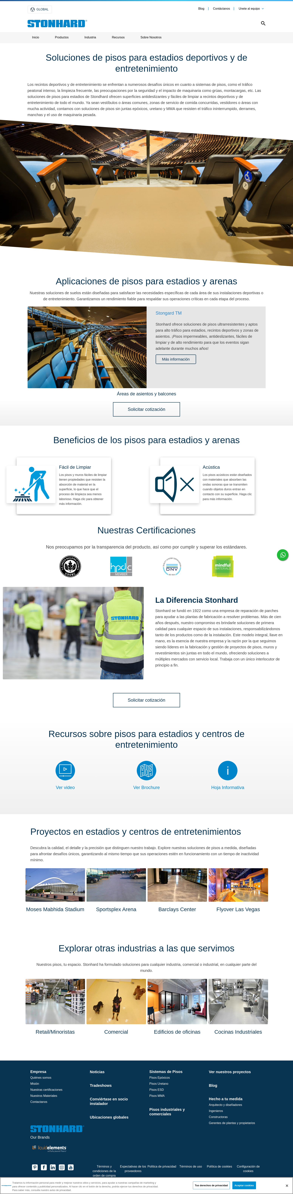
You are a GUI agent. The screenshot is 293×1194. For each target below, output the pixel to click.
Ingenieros (216, 1111)
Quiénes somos (40, 1077)
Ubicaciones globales (109, 1117)
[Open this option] (260, 24)
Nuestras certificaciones (46, 1089)
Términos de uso (190, 1166)
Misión (34, 1083)
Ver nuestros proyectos (230, 1072)
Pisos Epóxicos (159, 1077)
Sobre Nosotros (151, 37)
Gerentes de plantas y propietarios (232, 1123)
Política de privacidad (162, 1166)
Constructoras (218, 1117)
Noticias (97, 1072)
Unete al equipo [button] (249, 8)
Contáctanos (221, 8)
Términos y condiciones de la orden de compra (104, 1171)
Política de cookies (219, 1166)
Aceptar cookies (244, 1185)
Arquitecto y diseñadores (225, 1104)
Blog (201, 8)
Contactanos (38, 1101)
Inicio (35, 37)
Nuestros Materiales (43, 1095)
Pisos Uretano (159, 1083)
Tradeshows (101, 1085)
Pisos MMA (157, 1095)
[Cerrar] (287, 1186)
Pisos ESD (156, 1089)
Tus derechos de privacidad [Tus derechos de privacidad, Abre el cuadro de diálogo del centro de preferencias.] (211, 1185)
